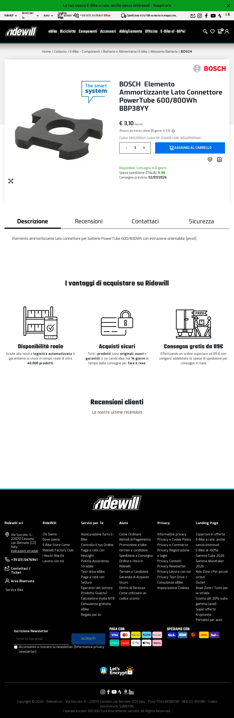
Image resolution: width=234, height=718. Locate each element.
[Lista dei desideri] (212, 31)
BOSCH (186, 51)
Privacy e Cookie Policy (174, 539)
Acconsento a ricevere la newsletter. (61, 649)
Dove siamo (51, 539)
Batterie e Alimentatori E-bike (125, 51)
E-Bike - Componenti (85, 51)
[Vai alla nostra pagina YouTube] (114, 692)
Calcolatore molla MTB (98, 598)
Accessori (108, 32)
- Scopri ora (161, 5)
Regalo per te (91, 615)
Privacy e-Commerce (172, 545)
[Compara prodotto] (220, 159)
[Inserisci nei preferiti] (211, 159)
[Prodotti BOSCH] (209, 68)
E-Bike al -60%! (173, 32)
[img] (173, 131)
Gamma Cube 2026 (210, 556)
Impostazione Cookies (173, 588)
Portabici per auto (209, 620)
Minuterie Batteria (164, 51)
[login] (227, 31)
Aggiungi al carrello (193, 147)
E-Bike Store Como (56, 545)
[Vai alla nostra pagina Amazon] (125, 692)
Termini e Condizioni (133, 572)
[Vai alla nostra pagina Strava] (120, 692)
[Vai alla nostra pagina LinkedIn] (131, 692)
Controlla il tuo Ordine (97, 545)
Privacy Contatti (169, 561)
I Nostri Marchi (53, 556)
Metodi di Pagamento (135, 539)
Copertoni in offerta (210, 534)
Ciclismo (60, 51)
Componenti (88, 32)
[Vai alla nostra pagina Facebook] (108, 692)
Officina (151, 32)
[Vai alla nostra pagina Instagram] (103, 692)
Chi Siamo (50, 534)
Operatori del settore (97, 588)
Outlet (200, 582)
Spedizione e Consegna (136, 556)
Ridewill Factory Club (58, 550)
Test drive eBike (93, 572)
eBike (53, 32)
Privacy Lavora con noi (174, 572)
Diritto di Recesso (132, 588)
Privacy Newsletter (171, 566)
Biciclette (68, 32)
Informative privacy (171, 534)
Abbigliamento (130, 32)
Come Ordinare (130, 534)
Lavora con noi (53, 561)
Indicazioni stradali (24, 551)
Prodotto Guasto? (94, 593)
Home (46, 51)
